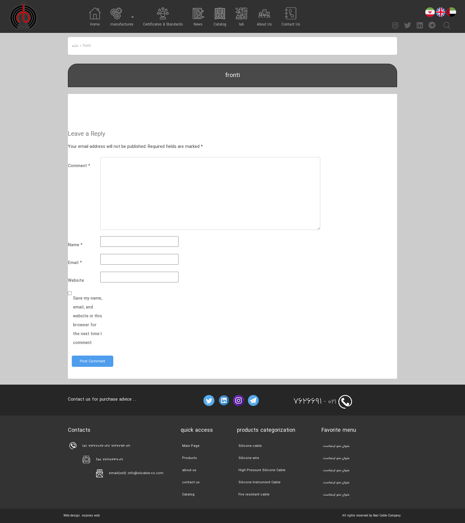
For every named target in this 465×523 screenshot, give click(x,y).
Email (75, 262)
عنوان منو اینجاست (336, 446)
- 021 (314, 401)
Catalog (188, 494)
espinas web (91, 515)
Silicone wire (248, 458)
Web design (71, 515)
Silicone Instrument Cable (259, 482)
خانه (75, 46)
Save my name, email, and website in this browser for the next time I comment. (87, 320)
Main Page (191, 446)
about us (189, 470)
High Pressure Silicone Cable (262, 470)
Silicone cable (250, 446)
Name (75, 245)
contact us (191, 482)
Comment (79, 165)
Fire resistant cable (254, 494)
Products (189, 458)
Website (76, 280)
